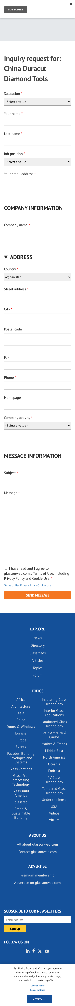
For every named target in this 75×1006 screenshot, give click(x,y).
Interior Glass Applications (54, 712)
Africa (20, 699)
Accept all (39, 999)
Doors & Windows (21, 726)
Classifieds (37, 653)
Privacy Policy (28, 585)
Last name (12, 133)
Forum (38, 675)
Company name (16, 225)
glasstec (21, 802)
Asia (21, 713)
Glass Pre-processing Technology (21, 779)
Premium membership (37, 875)
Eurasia (21, 733)
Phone (9, 377)
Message (10, 492)
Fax (6, 357)
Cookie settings (37, 990)
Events (21, 746)
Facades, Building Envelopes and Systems (20, 757)
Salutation (12, 93)
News (37, 638)
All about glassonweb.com (37, 844)
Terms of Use (11, 585)
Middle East (54, 750)
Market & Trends (54, 744)
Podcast (54, 770)
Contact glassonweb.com (37, 851)
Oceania (54, 764)
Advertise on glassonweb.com (37, 882)
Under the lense (54, 799)
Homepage (12, 397)
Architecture (20, 706)
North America (54, 757)
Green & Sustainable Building (21, 813)
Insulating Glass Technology (54, 701)
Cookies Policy (37, 985)
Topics (37, 668)
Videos (54, 813)
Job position (13, 153)
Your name (12, 113)
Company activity (17, 417)
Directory (38, 645)
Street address (15, 289)
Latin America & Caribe (54, 735)
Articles (37, 660)
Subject (10, 472)
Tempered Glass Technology (54, 790)
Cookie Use (44, 585)
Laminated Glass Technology (54, 723)
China (20, 719)
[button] (37, 257)
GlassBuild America (21, 793)
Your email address (18, 173)
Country (10, 269)
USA (54, 806)
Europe (20, 740)
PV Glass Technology (54, 779)
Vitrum (54, 820)
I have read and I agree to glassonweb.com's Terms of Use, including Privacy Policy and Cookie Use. (36, 573)
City (7, 309)
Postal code (13, 329)
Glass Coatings (21, 769)
